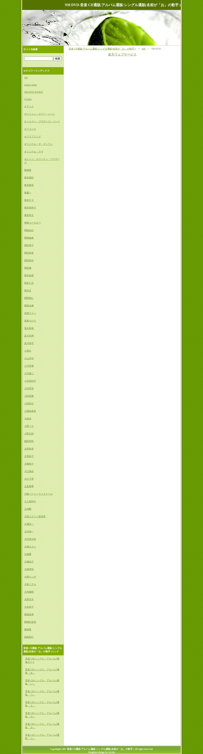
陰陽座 (27, 170)
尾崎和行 (29, 637)
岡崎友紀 (29, 230)
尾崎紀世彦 (30, 622)
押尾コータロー (32, 222)
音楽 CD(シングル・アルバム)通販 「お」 (42, 715)
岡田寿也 (29, 260)
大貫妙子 (29, 456)
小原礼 (27, 350)
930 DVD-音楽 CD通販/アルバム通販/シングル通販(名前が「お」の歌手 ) (123, 5)
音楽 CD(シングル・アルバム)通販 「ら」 (42, 737)
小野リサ (29, 426)
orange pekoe (30, 84)
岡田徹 (27, 268)
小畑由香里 (30, 411)
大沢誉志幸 (30, 539)
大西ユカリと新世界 (35, 516)
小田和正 (29, 403)
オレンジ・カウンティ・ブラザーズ (42, 161)
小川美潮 (29, 366)
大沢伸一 (29, 531)
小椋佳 (27, 418)
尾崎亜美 (29, 614)
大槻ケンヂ (30, 576)
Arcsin (111, 752)
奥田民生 (29, 215)
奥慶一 (27, 192)
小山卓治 (29, 358)
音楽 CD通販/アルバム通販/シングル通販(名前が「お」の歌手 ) (102, 48)
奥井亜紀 (29, 177)
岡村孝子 (29, 245)
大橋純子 (29, 463)
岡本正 (27, 290)
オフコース (30, 129)
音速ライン (30, 313)
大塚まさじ (30, 546)
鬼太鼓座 (29, 328)
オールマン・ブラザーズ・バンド (42, 121)
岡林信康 (29, 305)
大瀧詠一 (29, 524)
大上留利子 (30, 501)
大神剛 (27, 509)
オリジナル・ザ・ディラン (38, 144)
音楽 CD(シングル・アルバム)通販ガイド (42, 660)
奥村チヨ (29, 200)
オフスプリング (32, 136)
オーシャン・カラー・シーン (39, 114)
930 (143, 48)
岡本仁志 (29, 283)
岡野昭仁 (29, 298)
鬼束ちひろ (30, 320)
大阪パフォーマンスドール (38, 494)
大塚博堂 (29, 569)
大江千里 (29, 478)
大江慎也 (29, 471)
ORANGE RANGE (33, 92)
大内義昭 (29, 591)
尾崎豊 (27, 629)
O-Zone (28, 99)
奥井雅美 (29, 185)
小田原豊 (29, 396)
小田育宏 (29, 388)
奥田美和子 (30, 207)
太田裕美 (29, 448)
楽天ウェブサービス (122, 54)
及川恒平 (29, 343)
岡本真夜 (29, 275)
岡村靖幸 (29, 253)
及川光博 (29, 335)
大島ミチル (30, 584)
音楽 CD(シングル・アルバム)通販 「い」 (42, 682)
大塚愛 (27, 554)
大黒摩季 (29, 486)
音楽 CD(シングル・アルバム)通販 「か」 (42, 726)
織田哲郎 (29, 441)
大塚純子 (29, 561)
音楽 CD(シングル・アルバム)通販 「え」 (42, 704)
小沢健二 (29, 373)
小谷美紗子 (30, 381)
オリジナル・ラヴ (33, 151)
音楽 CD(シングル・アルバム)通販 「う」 (42, 693)
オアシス (29, 106)
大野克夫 (29, 599)
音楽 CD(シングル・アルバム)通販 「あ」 (42, 671)
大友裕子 (29, 607)
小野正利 (29, 433)
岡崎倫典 (29, 237)
